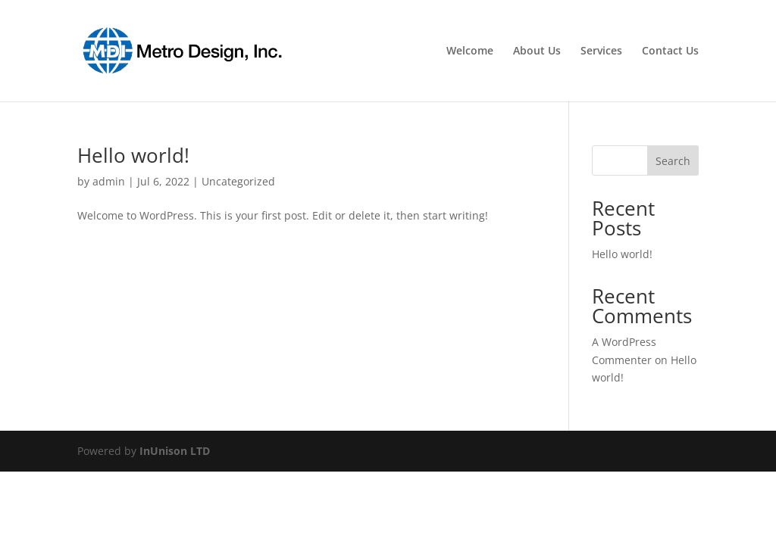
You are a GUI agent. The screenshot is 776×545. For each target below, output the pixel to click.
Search (673, 161)
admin (108, 181)
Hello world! (133, 155)
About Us (537, 51)
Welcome (469, 51)
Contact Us (670, 51)
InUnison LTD (174, 451)
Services (601, 51)
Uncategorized (238, 181)
